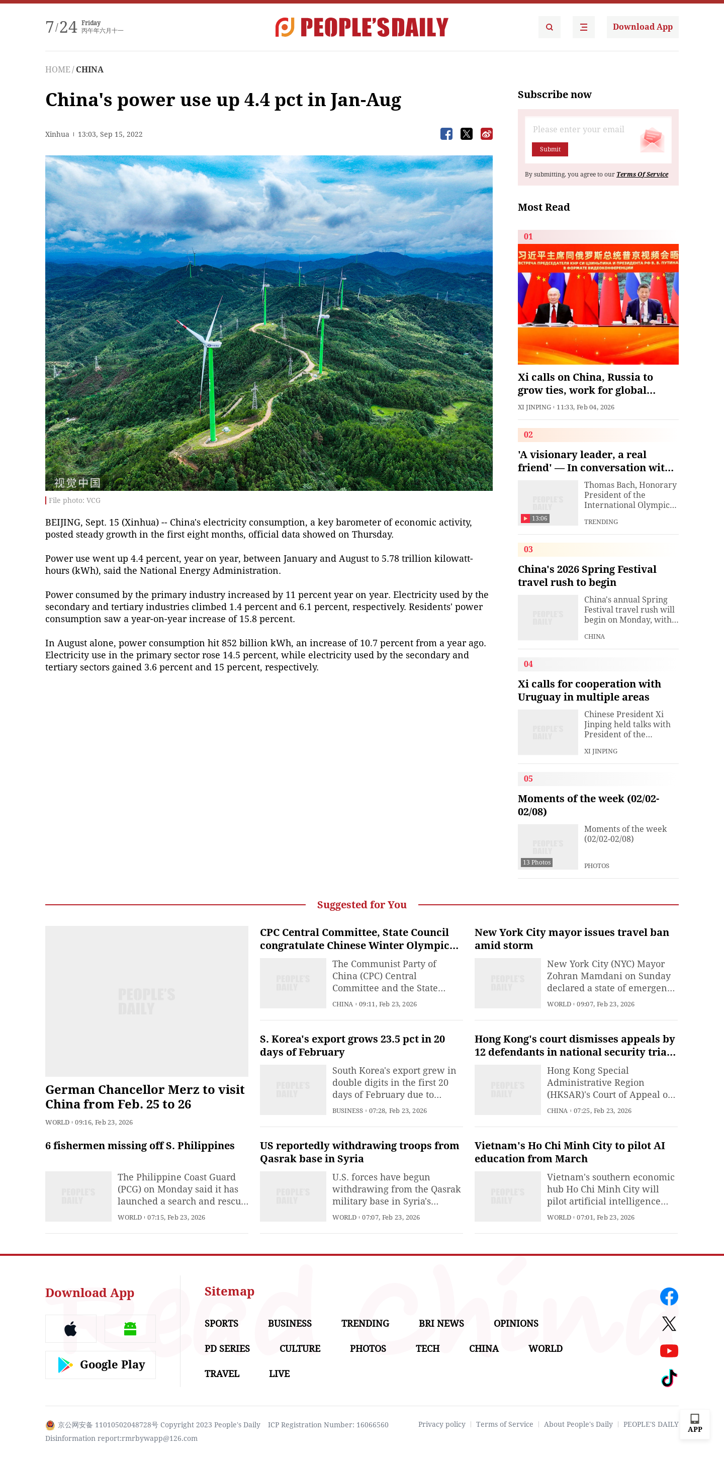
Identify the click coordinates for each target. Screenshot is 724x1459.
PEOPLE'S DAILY (651, 1424)
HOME (57, 69)
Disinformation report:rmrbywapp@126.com (121, 1438)
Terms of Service (504, 1424)
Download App (643, 27)
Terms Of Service (642, 174)
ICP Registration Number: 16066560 (328, 1425)
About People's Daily (578, 1424)
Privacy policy (442, 1424)
